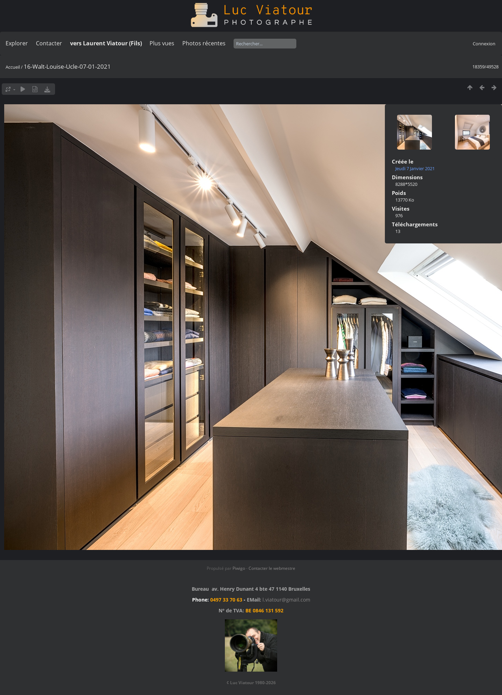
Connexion (484, 43)
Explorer (17, 43)
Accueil (13, 67)
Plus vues (162, 43)
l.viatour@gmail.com (286, 599)
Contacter (49, 43)
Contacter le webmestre (272, 568)
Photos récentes (204, 43)
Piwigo (239, 568)
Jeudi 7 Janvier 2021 (415, 168)
